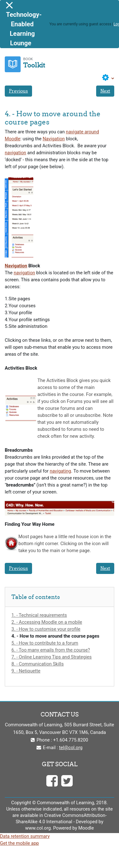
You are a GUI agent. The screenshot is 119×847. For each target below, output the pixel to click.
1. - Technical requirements (39, 615)
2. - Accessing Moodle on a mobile (46, 622)
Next (105, 91)
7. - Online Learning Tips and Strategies (51, 657)
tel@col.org (71, 747)
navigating (60, 471)
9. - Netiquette (25, 671)
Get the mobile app (19, 843)
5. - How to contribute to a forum (44, 643)
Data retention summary (25, 836)
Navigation (54, 139)
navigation (15, 153)
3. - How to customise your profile (45, 629)
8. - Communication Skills (37, 664)
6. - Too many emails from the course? (50, 650)
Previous (18, 91)
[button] (108, 77)
